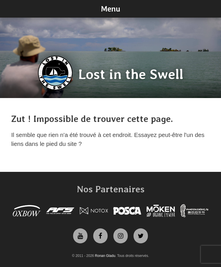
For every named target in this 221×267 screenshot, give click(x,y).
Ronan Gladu (105, 256)
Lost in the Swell (130, 74)
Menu (110, 8)
